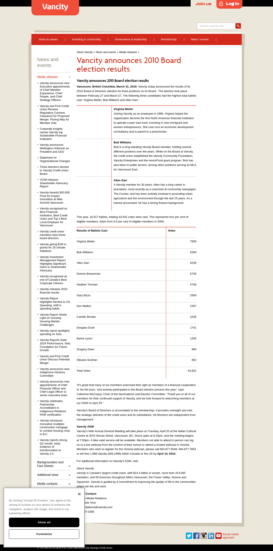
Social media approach (231, 536)
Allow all (44, 522)
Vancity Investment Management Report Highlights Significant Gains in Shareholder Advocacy (53, 263)
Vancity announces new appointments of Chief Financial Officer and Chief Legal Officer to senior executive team (54, 388)
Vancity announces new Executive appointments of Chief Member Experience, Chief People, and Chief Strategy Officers (55, 91)
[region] (44, 518)
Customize (44, 534)
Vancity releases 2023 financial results (53, 290)
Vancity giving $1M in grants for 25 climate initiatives (53, 248)
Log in (232, 3)
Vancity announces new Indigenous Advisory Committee (54, 372)
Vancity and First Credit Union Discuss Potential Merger (55, 360)
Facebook (196, 536)
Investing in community (86, 39)
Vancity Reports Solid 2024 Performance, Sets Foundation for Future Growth (55, 345)
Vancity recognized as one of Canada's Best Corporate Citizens (53, 280)
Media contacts (47, 483)
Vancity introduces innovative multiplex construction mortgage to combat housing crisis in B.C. (55, 427)
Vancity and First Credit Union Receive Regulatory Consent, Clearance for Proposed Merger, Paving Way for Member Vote (55, 114)
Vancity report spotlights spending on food (55, 332)
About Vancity (85, 52)
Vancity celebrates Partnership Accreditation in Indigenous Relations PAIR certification (53, 407)
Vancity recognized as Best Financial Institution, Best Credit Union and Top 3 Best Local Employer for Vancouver (53, 217)
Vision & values (48, 39)
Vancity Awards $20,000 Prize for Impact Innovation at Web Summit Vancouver (55, 197)
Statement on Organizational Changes (55, 159)
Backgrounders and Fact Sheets (50, 464)
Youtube (218, 536)
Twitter (189, 536)
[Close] (79, 494)
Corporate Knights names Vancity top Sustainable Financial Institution (53, 134)
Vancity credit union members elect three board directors (53, 235)
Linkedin (211, 536)
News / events (200, 39)
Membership (169, 39)
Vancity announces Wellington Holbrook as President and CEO (54, 148)
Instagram (204, 536)
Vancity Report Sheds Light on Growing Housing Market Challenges (53, 319)
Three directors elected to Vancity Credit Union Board (54, 170)
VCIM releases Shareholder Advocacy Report (54, 183)
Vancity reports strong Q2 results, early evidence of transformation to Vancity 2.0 (53, 446)
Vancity (55, 7)
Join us (203, 3)
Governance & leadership (131, 39)
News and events (106, 52)
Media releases (128, 52)
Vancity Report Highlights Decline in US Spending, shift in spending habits (55, 303)
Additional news (48, 474)
